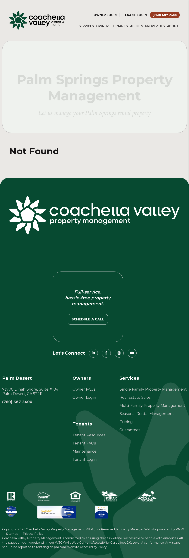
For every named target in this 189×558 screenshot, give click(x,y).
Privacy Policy (33, 533)
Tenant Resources (89, 435)
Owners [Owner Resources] (103, 26)
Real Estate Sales (135, 397)
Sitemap (12, 533)
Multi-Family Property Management (152, 405)
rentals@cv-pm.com (51, 547)
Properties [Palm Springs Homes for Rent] (155, 26)
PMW (180, 529)
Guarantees (129, 430)
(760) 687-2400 (165, 15)
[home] (37, 20)
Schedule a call (88, 319)
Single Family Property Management (153, 389)
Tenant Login (135, 15)
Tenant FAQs (84, 443)
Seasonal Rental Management (146, 413)
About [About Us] (172, 26)
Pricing (126, 422)
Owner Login (105, 15)
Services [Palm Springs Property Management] (86, 26)
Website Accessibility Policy (87, 547)
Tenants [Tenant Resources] (120, 26)
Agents (136, 26)
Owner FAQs (84, 389)
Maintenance (85, 451)
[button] (93, 353)
